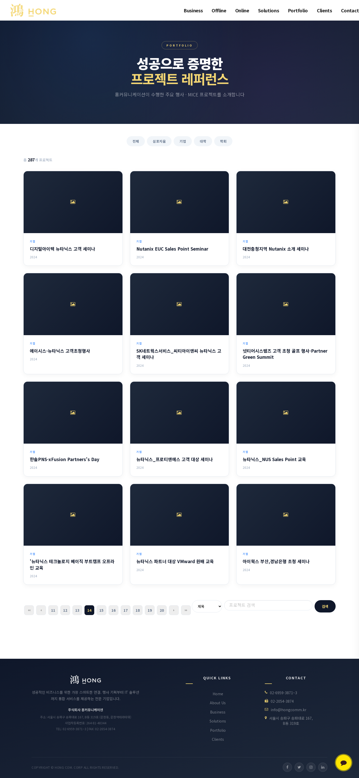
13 (77, 610)
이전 (41, 610)
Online (242, 10)
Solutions (268, 10)
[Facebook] (287, 767)
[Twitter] (299, 767)
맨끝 (186, 610)
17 (126, 610)
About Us (218, 702)
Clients (324, 10)
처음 (29, 610)
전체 (136, 141)
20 (162, 610)
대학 (203, 141)
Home (218, 693)
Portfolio (298, 10)
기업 (183, 141)
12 (65, 610)
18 (138, 610)
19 (150, 610)
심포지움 (159, 141)
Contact (350, 10)
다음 (174, 610)
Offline (219, 10)
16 (113, 610)
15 (101, 610)
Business (193, 10)
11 (53, 610)
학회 (223, 141)
